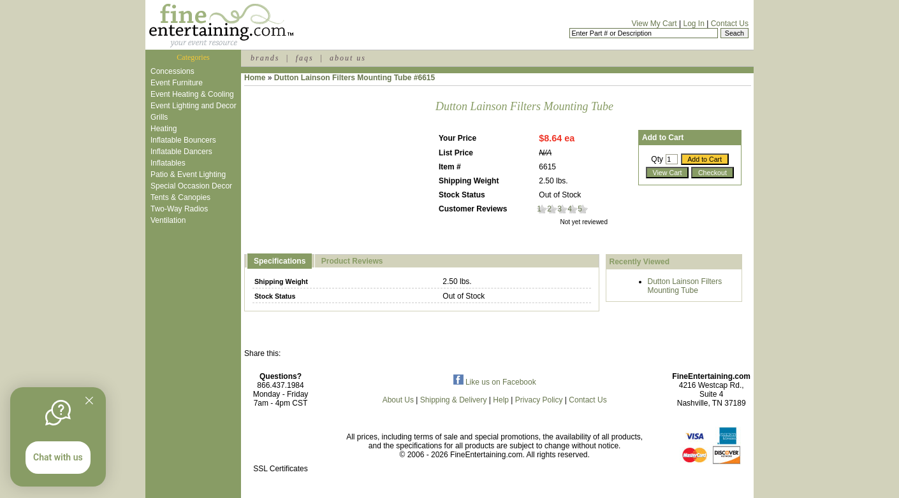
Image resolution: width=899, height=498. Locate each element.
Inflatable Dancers (181, 151)
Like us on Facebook (494, 382)
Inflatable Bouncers (183, 140)
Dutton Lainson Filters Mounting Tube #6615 (354, 77)
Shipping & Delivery (453, 399)
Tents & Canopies (180, 197)
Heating (163, 128)
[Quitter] (89, 400)
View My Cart (654, 23)
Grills (159, 117)
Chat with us (58, 457)
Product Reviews (352, 261)
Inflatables (168, 163)
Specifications (279, 261)
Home (254, 77)
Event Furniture (176, 82)
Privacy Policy (539, 399)
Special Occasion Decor (191, 185)
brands (265, 57)
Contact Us (730, 23)
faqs (305, 57)
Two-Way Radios (179, 208)
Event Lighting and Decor (193, 105)
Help (501, 399)
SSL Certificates (280, 468)
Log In (693, 23)
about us (348, 57)
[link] (280, 441)
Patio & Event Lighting (188, 174)
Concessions (172, 71)
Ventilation (168, 220)
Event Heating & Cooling (192, 94)
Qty (657, 159)
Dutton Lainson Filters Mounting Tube (685, 286)
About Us (398, 399)
